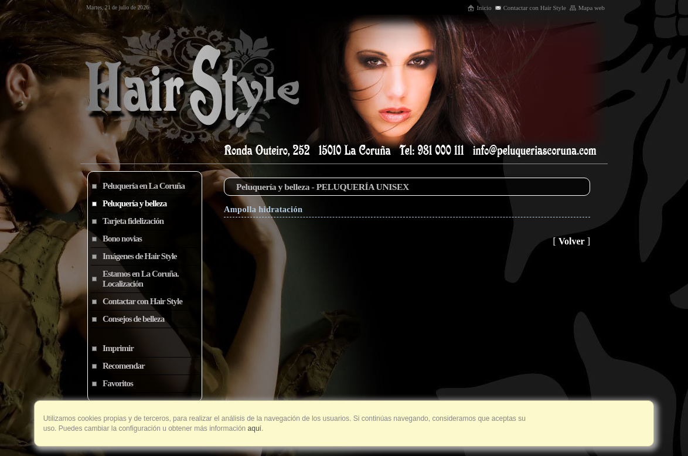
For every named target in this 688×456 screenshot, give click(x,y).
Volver (571, 241)
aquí (253, 428)
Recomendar (124, 365)
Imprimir (118, 348)
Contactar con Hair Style (530, 7)
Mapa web (587, 7)
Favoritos (118, 383)
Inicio (479, 7)
